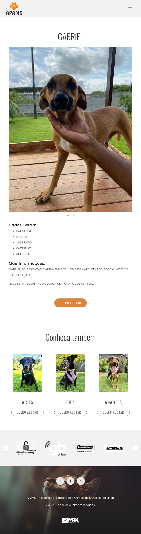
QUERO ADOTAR (70, 303)
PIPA (70, 402)
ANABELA (113, 402)
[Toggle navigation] (130, 8)
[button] (68, 215)
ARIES (27, 402)
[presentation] (6, 448)
